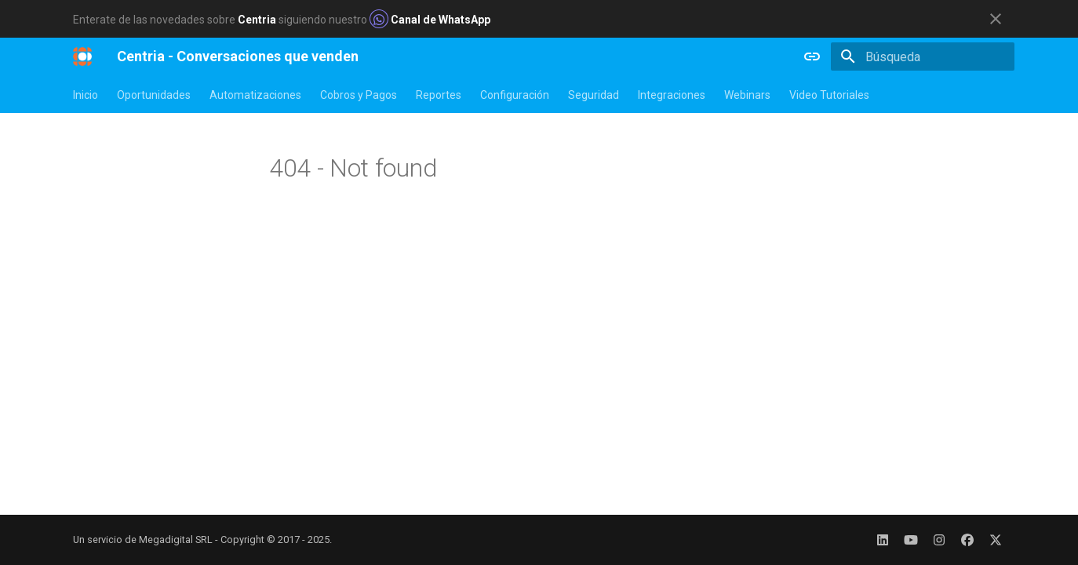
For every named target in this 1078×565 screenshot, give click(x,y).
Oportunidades (154, 95)
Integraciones (671, 95)
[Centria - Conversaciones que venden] (82, 56)
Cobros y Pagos (358, 95)
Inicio (85, 95)
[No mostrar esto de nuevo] (995, 18)
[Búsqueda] (922, 56)
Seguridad (593, 95)
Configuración (514, 95)
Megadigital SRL (176, 539)
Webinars (747, 95)
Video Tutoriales (829, 95)
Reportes (438, 95)
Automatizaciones (255, 95)
